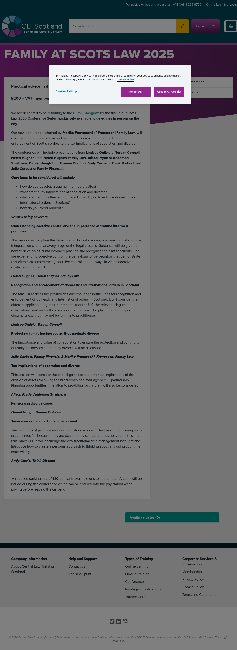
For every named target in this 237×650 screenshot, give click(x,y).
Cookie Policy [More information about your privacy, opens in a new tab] (126, 79)
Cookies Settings (67, 91)
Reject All (135, 91)
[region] (120, 84)
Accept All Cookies (169, 91)
